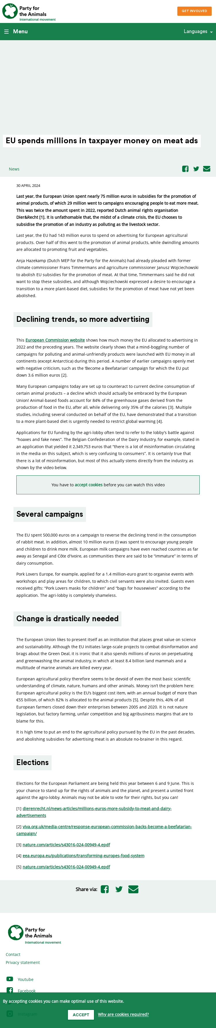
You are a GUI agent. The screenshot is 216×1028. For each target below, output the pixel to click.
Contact (13, 954)
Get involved (194, 11)
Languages (195, 31)
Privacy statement (23, 962)
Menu (16, 31)
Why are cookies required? (123, 1014)
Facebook (21, 991)
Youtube (20, 979)
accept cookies (89, 484)
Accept (81, 1015)
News (14, 169)
